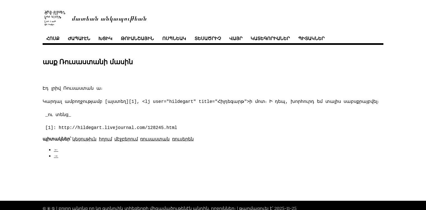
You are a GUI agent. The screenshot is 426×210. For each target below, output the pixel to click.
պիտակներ (311, 38)
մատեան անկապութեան (109, 18)
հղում (105, 139)
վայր (235, 38)
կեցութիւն (84, 139)
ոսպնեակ (174, 38)
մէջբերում (126, 139)
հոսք (52, 38)
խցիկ (105, 38)
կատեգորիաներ (270, 38)
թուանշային (137, 38)
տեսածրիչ (208, 38)
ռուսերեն (183, 139)
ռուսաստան (155, 139)
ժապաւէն (79, 38)
